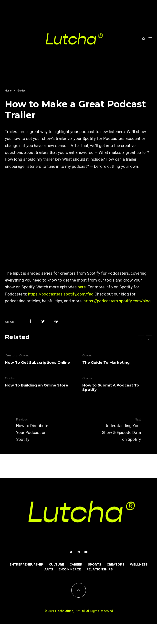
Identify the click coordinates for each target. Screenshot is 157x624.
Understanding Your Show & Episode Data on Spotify (121, 429)
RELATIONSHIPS (99, 569)
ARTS (48, 569)
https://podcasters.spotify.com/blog (117, 300)
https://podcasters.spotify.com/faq (61, 294)
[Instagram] (78, 552)
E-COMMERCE (70, 569)
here (81, 286)
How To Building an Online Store (36, 385)
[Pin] (56, 321)
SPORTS (94, 564)
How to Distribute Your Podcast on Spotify (35, 429)
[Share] (30, 321)
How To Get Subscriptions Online (37, 362)
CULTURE (56, 564)
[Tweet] (43, 321)
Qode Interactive (38, 466)
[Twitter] (71, 552)
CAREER (76, 564)
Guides (24, 355)
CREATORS (115, 564)
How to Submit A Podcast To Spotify (110, 387)
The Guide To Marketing (106, 362)
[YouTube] (86, 552)
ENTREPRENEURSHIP (26, 564)
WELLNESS (138, 564)
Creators (11, 355)
